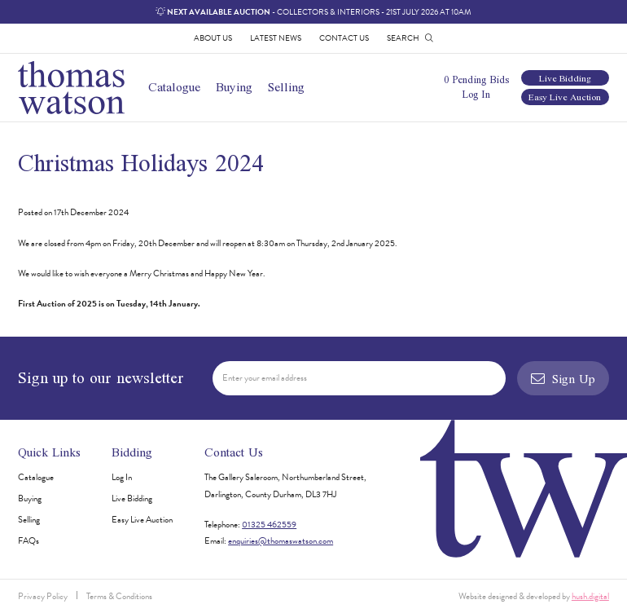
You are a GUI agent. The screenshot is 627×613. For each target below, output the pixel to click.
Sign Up (562, 378)
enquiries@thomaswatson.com (280, 541)
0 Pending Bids (476, 79)
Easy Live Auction (564, 96)
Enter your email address (264, 378)
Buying (234, 87)
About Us (213, 38)
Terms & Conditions (119, 596)
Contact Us (344, 38)
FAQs (28, 541)
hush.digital (590, 596)
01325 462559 (269, 524)
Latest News (275, 38)
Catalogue (174, 87)
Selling (286, 87)
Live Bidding (565, 78)
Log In (476, 94)
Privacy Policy (43, 596)
